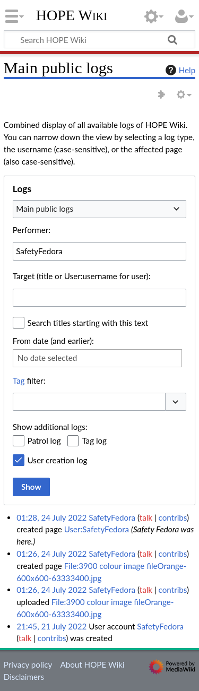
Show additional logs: (50, 426)
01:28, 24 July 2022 (51, 517)
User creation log (58, 460)
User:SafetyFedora (96, 529)
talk (146, 517)
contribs (173, 517)
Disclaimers (24, 676)
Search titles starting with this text (88, 322)
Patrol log (44, 440)
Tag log (94, 440)
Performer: (31, 230)
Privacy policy (28, 664)
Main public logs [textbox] (44, 208)
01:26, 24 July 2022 (51, 553)
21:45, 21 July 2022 (51, 626)
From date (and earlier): (53, 341)
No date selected (47, 357)
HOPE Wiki (71, 15)
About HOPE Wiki (92, 664)
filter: (29, 380)
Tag (19, 380)
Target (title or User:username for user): (82, 276)
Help (179, 70)
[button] (175, 402)
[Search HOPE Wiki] (99, 39)
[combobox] (99, 209)
